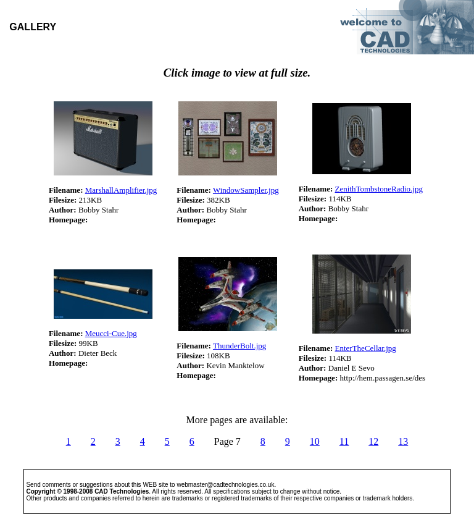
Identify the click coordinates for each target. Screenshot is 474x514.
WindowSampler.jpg (246, 190)
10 (315, 441)
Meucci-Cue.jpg (111, 333)
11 (344, 441)
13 (403, 441)
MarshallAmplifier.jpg (121, 190)
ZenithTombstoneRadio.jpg (379, 188)
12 (373, 441)
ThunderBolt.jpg (239, 345)
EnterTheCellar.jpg (365, 348)
